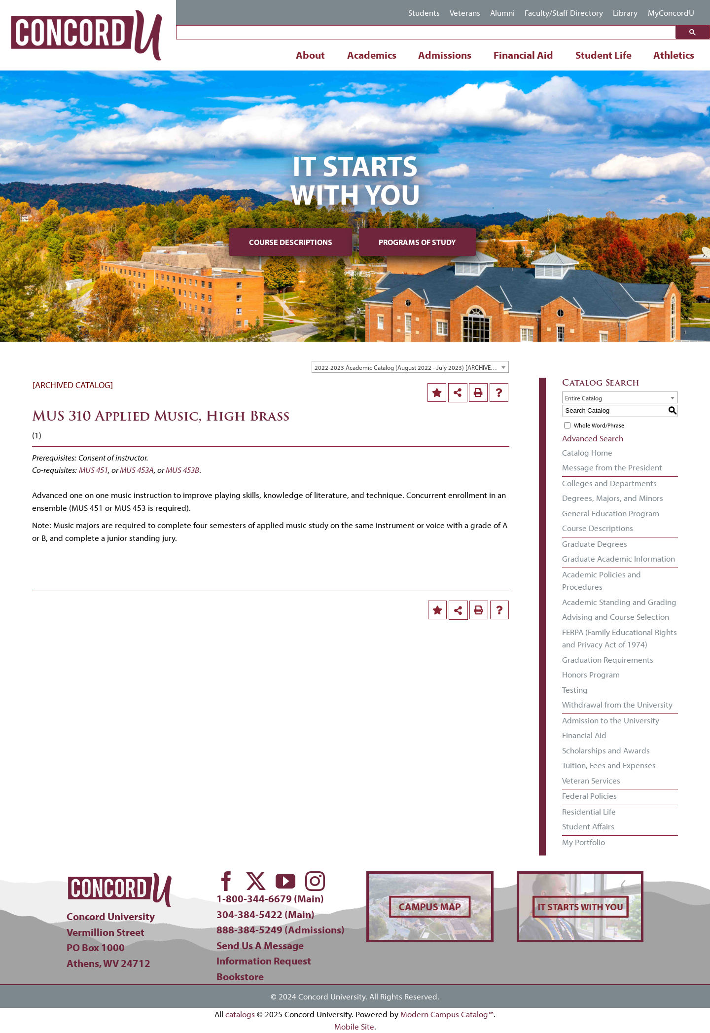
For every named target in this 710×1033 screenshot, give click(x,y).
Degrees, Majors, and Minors (612, 498)
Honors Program (591, 674)
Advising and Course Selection (615, 616)
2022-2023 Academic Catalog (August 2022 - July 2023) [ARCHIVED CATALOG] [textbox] (411, 367)
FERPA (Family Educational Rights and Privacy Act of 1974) (619, 638)
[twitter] (256, 881)
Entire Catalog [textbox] (583, 398)
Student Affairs (588, 826)
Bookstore (240, 976)
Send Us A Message (260, 945)
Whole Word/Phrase (599, 425)
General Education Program (610, 513)
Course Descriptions (290, 242)
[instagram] (315, 881)
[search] (428, 33)
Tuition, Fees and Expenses (609, 765)
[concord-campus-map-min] (430, 878)
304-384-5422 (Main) (265, 914)
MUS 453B (182, 469)
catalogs (240, 1014)
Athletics (673, 54)
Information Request (263, 960)
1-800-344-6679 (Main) (270, 898)
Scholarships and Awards (606, 750)
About (310, 54)
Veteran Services (591, 780)
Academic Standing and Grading (619, 602)
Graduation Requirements (607, 659)
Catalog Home (587, 452)
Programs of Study (417, 242)
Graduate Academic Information (618, 558)
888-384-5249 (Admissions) (280, 929)
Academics (371, 54)
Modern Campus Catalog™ (447, 1014)
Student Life (603, 54)
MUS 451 (93, 469)
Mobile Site (354, 1026)
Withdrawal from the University (617, 704)
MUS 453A (137, 469)
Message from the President (612, 467)
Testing (575, 689)
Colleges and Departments (609, 483)
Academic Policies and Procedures (601, 580)
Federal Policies (589, 795)
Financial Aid (523, 54)
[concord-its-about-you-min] (580, 878)
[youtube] (285, 881)
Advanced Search (592, 438)
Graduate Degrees (594, 543)
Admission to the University (610, 720)
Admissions (444, 54)
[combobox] (410, 367)
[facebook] (226, 881)
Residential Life (589, 811)
